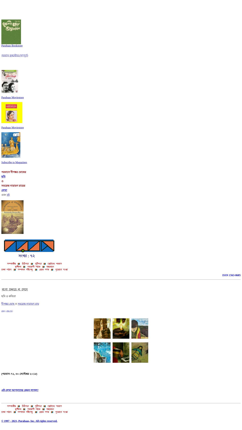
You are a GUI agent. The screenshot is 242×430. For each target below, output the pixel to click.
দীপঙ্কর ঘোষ (8, 303)
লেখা (4, 190)
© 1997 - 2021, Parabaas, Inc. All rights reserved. (29, 421)
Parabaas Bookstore (12, 44)
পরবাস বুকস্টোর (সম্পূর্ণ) (14, 55)
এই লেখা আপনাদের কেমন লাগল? (19, 390)
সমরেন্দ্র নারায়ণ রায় (28, 303)
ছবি (3, 176)
